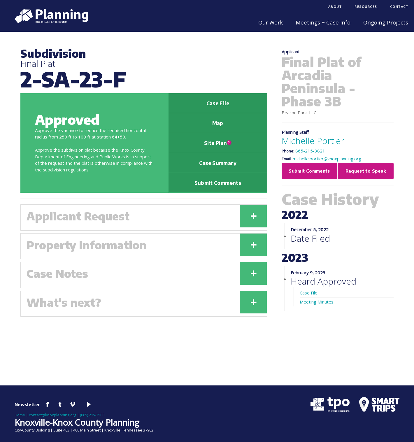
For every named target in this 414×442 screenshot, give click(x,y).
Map (217, 123)
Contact (399, 6)
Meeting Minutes (317, 302)
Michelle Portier (313, 141)
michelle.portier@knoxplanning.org (327, 159)
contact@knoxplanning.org (52, 415)
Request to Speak (365, 170)
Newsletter (27, 404)
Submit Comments (217, 183)
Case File (217, 103)
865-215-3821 (310, 151)
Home (20, 415)
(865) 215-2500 (92, 415)
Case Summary (217, 163)
